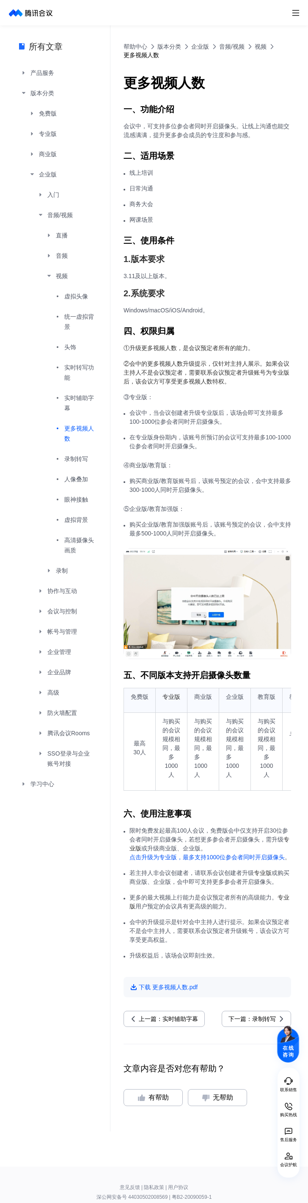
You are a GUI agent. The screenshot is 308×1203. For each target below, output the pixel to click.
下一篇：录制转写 (252, 1018)
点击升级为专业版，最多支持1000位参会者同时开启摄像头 (207, 857)
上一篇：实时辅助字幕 (168, 1018)
